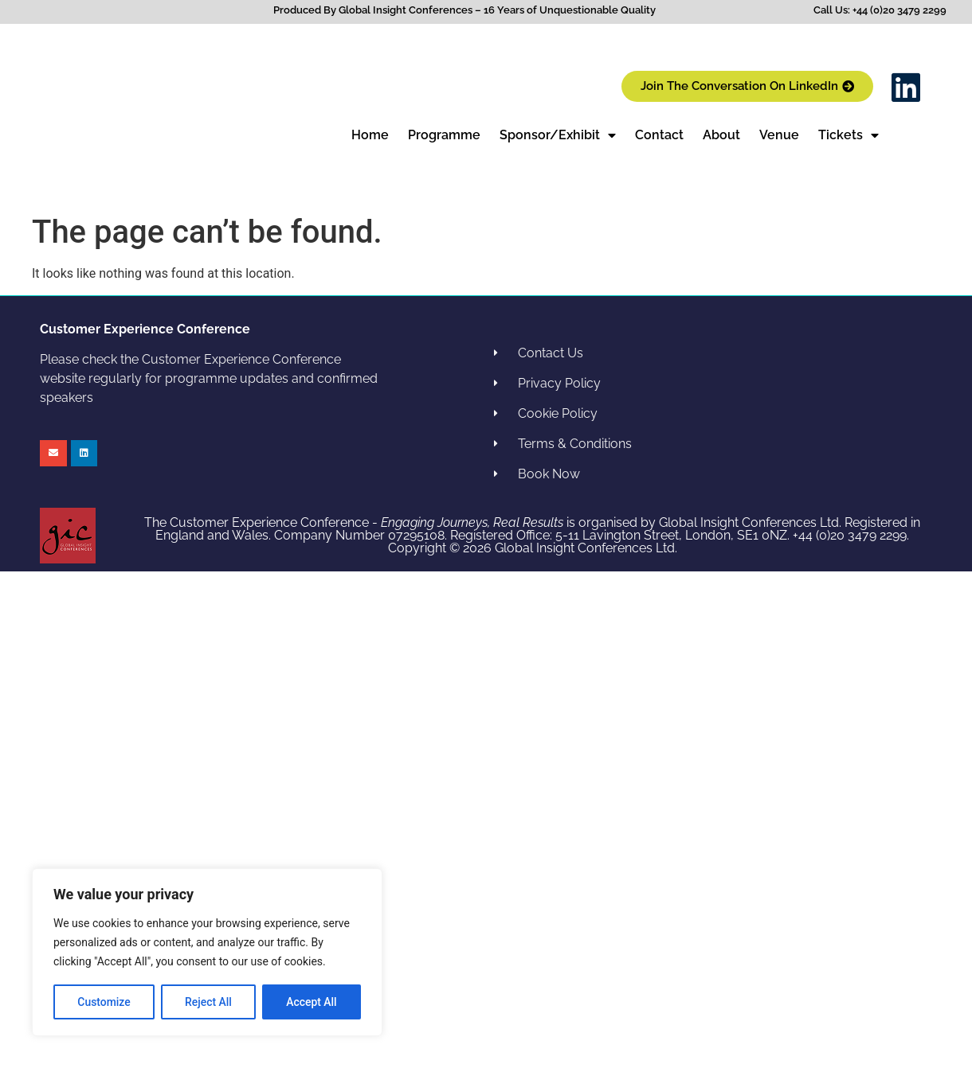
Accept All (311, 1002)
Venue (779, 134)
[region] (207, 952)
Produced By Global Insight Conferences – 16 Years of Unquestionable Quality (464, 10)
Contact (659, 134)
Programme (444, 134)
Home (370, 134)
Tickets (848, 135)
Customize (104, 1002)
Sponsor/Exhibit (558, 135)
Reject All (208, 1002)
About (721, 134)
